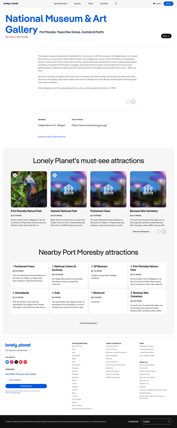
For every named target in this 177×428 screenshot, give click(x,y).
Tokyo (74, 380)
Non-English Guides (147, 356)
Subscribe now (26, 386)
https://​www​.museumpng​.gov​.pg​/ (89, 125)
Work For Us (144, 381)
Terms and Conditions (147, 377)
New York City (77, 346)
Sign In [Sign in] (168, 3)
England (75, 377)
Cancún (75, 371)
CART (157, 3)
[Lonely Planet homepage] (11, 3)
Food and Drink (111, 362)
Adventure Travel (112, 346)
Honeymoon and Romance (115, 365)
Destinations (60, 3)
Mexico (74, 402)
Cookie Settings (145, 393)
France (74, 384)
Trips (90, 3)
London (75, 396)
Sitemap (143, 387)
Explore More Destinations (81, 409)
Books (77, 3)
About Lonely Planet (147, 365)
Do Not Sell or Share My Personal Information (152, 397)
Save (166, 36)
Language (133, 421)
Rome (74, 393)
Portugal (75, 368)
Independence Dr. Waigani (51, 125)
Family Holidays (111, 356)
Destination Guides (147, 346)
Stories (104, 3)
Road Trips (109, 368)
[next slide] (133, 101)
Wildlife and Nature (113, 377)
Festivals (109, 359)
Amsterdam (76, 365)
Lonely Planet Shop (147, 352)
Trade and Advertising (148, 371)
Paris (74, 349)
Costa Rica (76, 356)
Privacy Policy (145, 374)
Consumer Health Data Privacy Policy (153, 390)
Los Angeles (76, 399)
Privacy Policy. (16, 392)
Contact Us (144, 368)
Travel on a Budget (112, 374)
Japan (74, 359)
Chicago (75, 374)
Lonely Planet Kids (146, 349)
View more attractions (141, 232)
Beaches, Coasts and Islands (116, 352)
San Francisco (77, 405)
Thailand (75, 387)
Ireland (74, 390)
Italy (73, 352)
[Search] (116, 3)
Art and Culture (111, 349)
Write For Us (144, 384)
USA (73, 362)
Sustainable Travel (112, 371)
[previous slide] (128, 101)
